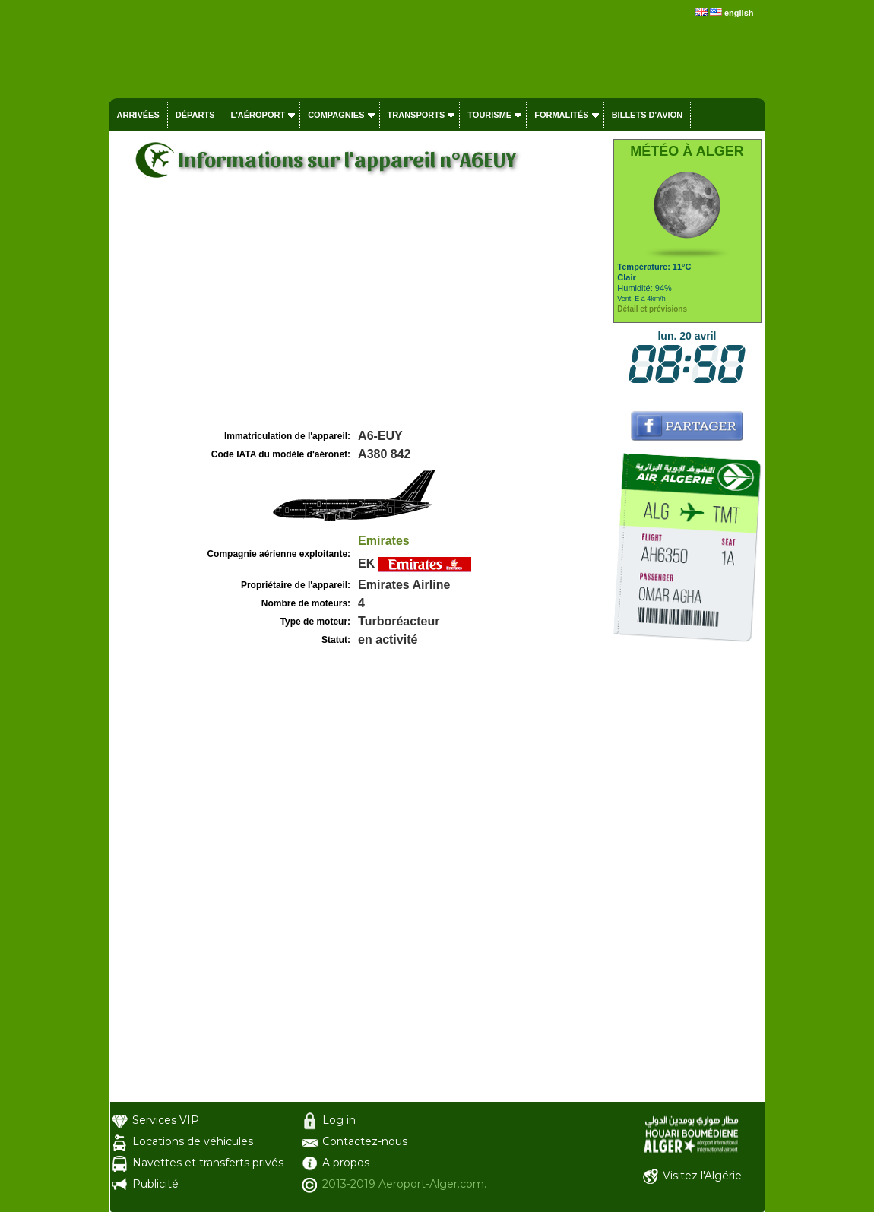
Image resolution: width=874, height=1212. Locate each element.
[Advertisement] (359, 312)
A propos (345, 1162)
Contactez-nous (364, 1141)
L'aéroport (258, 114)
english (739, 12)
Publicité (155, 1184)
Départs (195, 114)
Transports (416, 114)
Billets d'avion (647, 114)
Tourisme (489, 114)
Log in (339, 1120)
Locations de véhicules (192, 1141)
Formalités (561, 114)
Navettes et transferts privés (207, 1162)
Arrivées (138, 114)
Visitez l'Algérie (702, 1175)
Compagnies (336, 114)
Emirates (384, 540)
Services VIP (165, 1120)
